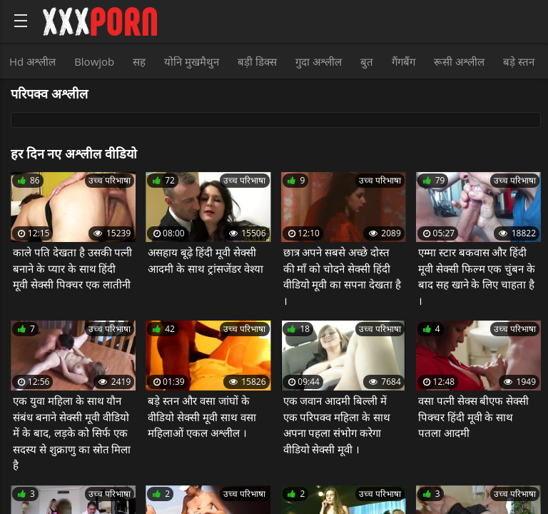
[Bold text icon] (21, 20)
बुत (366, 61)
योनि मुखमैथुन (191, 61)
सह (139, 61)
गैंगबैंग (403, 61)
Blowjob (94, 61)
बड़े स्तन (518, 61)
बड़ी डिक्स (257, 61)
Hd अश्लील (32, 61)
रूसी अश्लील (459, 61)
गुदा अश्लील (318, 61)
